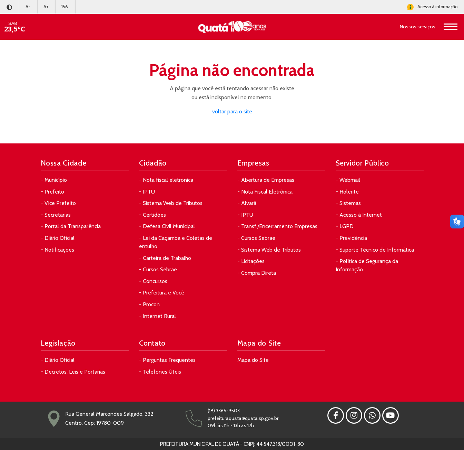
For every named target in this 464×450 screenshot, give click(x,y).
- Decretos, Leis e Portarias (73, 371)
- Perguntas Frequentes (167, 360)
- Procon (149, 304)
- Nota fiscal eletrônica (166, 180)
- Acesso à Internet (359, 215)
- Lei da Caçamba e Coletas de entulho (175, 242)
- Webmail (348, 180)
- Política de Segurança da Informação (367, 265)
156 (64, 6)
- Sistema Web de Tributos (171, 203)
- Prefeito (52, 191)
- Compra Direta (256, 273)
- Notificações (57, 249)
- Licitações (251, 261)
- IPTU (147, 191)
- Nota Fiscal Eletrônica (265, 191)
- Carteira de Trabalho (165, 258)
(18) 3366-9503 (224, 410)
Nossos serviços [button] (417, 27)
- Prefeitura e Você (161, 292)
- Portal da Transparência (71, 226)
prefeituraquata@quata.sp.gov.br (243, 418)
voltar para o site (232, 111)
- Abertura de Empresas (265, 180)
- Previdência (351, 238)
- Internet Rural (157, 316)
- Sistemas (348, 203)
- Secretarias (56, 215)
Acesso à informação (432, 7)
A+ (45, 6)
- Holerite (347, 191)
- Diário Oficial (58, 238)
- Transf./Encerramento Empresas (277, 226)
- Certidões (152, 215)
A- (28, 6)
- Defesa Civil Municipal (167, 226)
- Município (54, 180)
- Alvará (246, 203)
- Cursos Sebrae (158, 269)
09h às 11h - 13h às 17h (231, 425)
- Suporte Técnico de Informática (375, 249)
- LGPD (345, 226)
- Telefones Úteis (160, 371)
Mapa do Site (253, 360)
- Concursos (153, 281)
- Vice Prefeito (58, 203)
